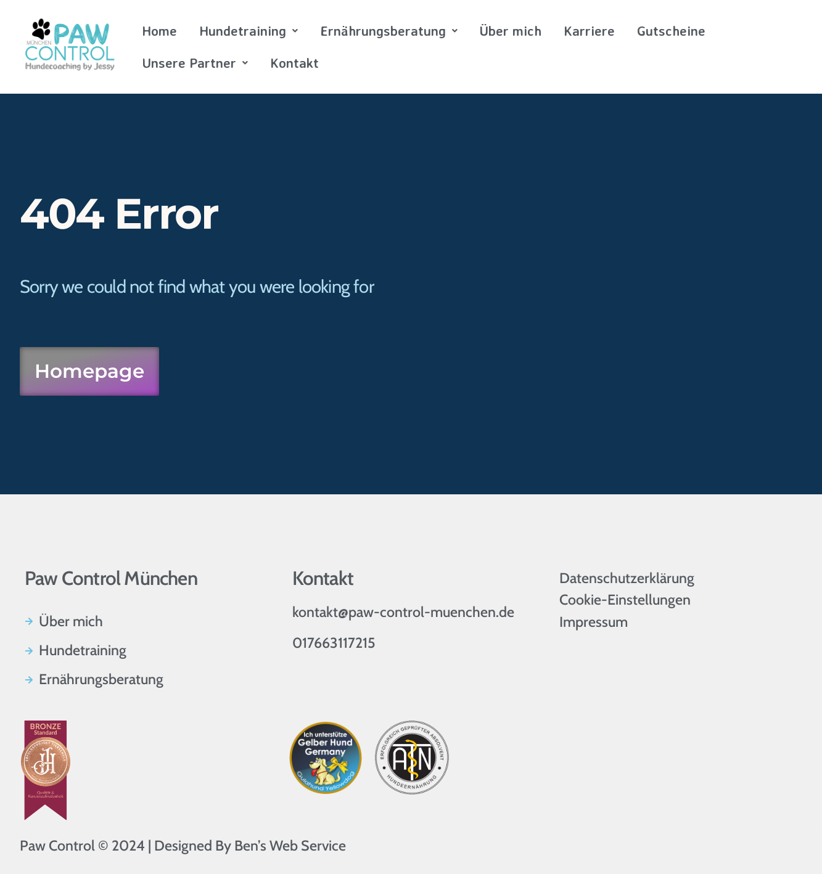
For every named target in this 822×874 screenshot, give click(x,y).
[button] (248, 31)
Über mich (510, 30)
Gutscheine (671, 30)
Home (159, 30)
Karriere (589, 30)
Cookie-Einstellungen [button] (625, 599)
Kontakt (294, 62)
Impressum (593, 622)
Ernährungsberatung (389, 30)
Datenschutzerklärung (626, 578)
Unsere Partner (195, 62)
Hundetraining (248, 30)
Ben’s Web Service (290, 845)
